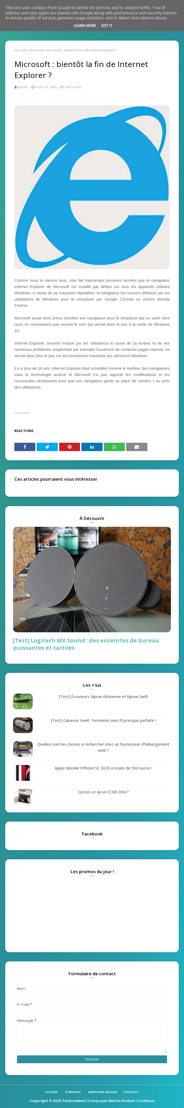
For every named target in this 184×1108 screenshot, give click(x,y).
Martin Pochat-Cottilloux (131, 1100)
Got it (107, 26)
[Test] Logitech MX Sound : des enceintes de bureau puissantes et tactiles (86, 644)
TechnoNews (73, 1100)
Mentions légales (102, 1092)
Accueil (20, 50)
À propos (73, 1092)
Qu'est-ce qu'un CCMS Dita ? (103, 791)
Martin (23, 87)
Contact (131, 1092)
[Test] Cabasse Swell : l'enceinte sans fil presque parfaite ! (103, 720)
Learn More (85, 26)
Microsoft (36, 50)
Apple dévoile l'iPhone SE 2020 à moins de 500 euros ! (103, 768)
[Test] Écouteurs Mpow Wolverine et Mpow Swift (103, 696)
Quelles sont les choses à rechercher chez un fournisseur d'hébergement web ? (103, 747)
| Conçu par (96, 1100)
